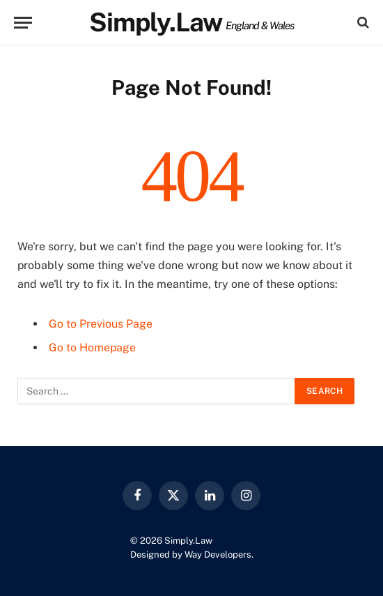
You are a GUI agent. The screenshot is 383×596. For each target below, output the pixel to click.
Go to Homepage (92, 347)
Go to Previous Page (101, 323)
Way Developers (218, 554)
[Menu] (23, 22)
